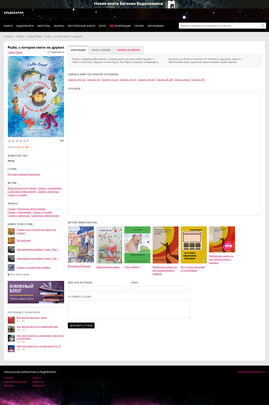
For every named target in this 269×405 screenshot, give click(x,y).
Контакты (9, 385)
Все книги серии (20, 274)
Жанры (59, 25)
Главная (8, 36)
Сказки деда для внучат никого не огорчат (36, 231)
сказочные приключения (45, 215)
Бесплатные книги (81, 25)
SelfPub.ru (38, 381)
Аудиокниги (25, 25)
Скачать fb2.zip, (77, 79)
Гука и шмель (132, 266)
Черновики (155, 25)
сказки (20, 36)
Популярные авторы (15, 381)
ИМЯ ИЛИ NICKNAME (80, 282)
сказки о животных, (48, 191)
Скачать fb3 (198, 79)
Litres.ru (37, 377)
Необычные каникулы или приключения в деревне (164, 270)
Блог (102, 25)
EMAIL (135, 282)
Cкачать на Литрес (129, 50)
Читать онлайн (101, 50)
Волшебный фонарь (79, 266)
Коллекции (123, 25)
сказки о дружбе (17, 195)
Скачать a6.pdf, (165, 79)
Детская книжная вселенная (24, 174)
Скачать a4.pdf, (146, 79)
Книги (8, 25)
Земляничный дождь (108, 267)
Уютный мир (23, 240)
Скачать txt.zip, (110, 79)
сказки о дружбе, (43, 212)
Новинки (8, 377)
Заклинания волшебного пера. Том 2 (37, 249)
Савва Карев (34, 36)
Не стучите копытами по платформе (193, 269)
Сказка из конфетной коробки (33, 267)
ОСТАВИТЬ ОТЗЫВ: (80, 296)
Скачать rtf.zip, (128, 79)
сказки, (12, 208)
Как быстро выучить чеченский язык (37, 326)
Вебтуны (43, 25)
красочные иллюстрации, (22, 188)
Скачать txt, (93, 79)
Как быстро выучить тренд (32, 317)
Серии (139, 25)
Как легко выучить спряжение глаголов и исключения (40, 337)
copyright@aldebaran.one (251, 371)
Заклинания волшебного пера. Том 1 (37, 258)
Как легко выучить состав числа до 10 (39, 346)
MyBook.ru (38, 385)
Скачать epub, (182, 79)
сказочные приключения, (22, 191)
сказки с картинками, (50, 188)
